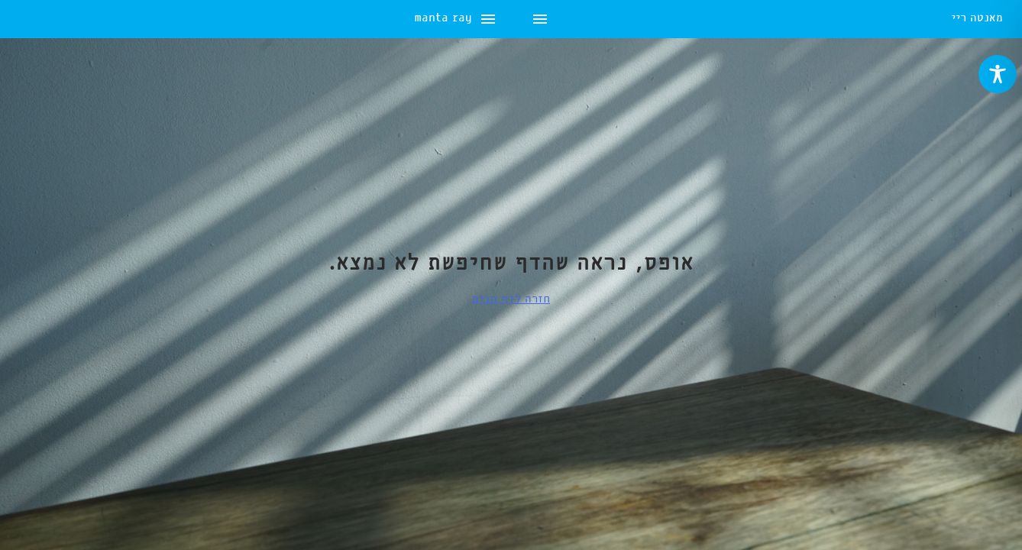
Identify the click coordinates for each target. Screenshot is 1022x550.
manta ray (48, 19)
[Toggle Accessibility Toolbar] (997, 74)
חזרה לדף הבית (511, 299)
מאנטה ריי (977, 19)
